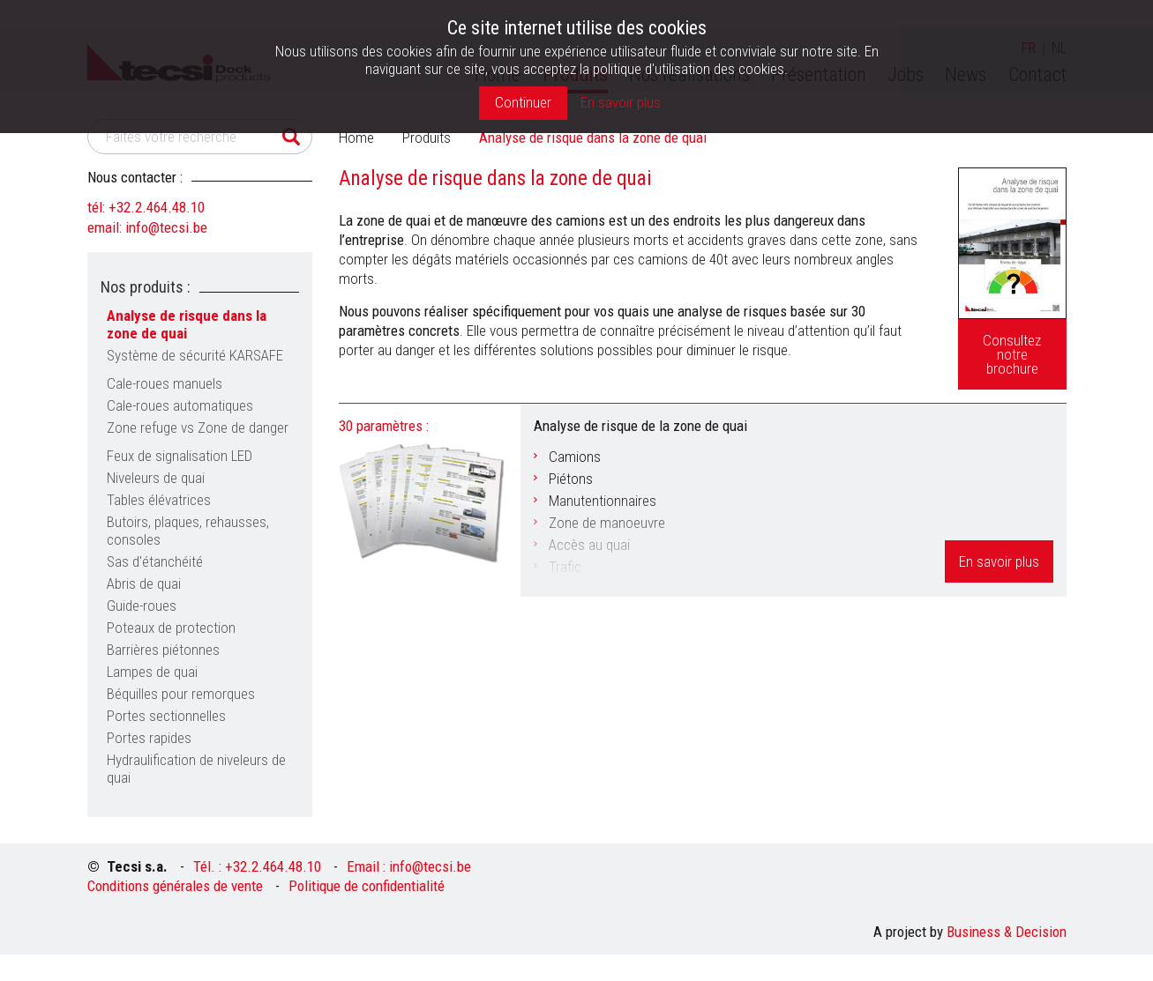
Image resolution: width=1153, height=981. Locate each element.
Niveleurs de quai (156, 478)
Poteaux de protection (171, 627)
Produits (426, 137)
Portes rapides (149, 738)
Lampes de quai (152, 671)
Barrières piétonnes (163, 649)
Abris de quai (144, 583)
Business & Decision (1007, 931)
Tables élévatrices (159, 500)
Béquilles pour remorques (181, 693)
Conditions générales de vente (175, 886)
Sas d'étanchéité (155, 561)
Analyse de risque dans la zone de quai (186, 324)
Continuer (523, 102)
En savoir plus (999, 561)
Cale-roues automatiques (180, 405)
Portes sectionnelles (166, 716)
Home (356, 137)
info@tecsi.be (166, 227)
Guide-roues (141, 605)
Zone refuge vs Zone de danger (197, 427)
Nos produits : (146, 287)
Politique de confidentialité (366, 886)
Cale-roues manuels (164, 383)
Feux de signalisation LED (179, 455)
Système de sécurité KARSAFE (195, 355)
